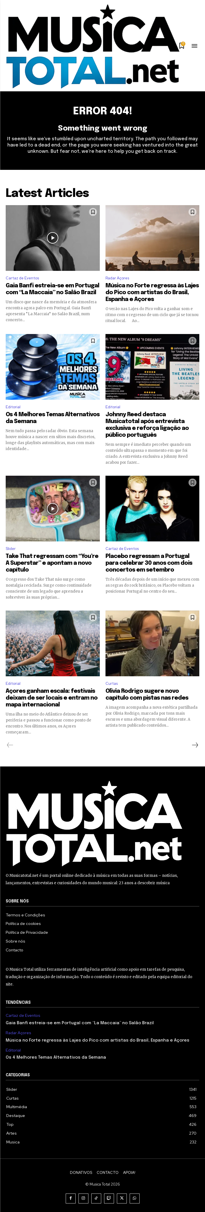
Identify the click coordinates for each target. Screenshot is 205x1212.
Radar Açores (117, 278)
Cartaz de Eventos (22, 278)
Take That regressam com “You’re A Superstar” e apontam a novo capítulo (52, 563)
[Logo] (92, 46)
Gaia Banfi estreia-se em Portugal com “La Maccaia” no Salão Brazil (80, 1023)
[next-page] (194, 745)
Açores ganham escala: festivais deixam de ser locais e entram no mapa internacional (52, 698)
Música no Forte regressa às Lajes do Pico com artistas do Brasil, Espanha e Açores (152, 292)
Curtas (111, 683)
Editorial (13, 407)
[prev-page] (10, 745)
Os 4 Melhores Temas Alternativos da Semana (56, 1057)
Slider (11, 548)
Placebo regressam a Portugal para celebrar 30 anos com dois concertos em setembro (148, 563)
